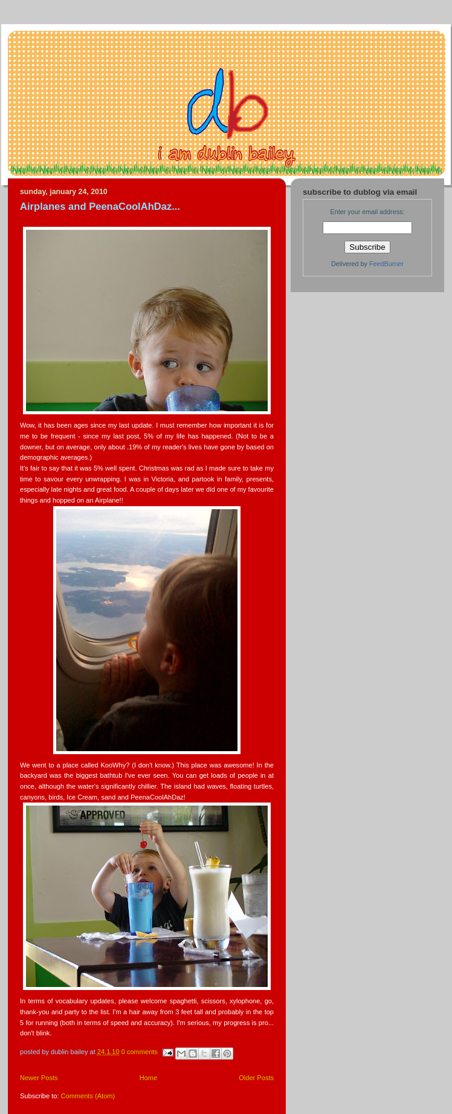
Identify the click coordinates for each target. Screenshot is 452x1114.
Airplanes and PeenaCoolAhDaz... (100, 206)
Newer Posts (39, 1077)
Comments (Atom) (88, 1095)
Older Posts (256, 1077)
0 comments (139, 1051)
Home (148, 1077)
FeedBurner (386, 263)
